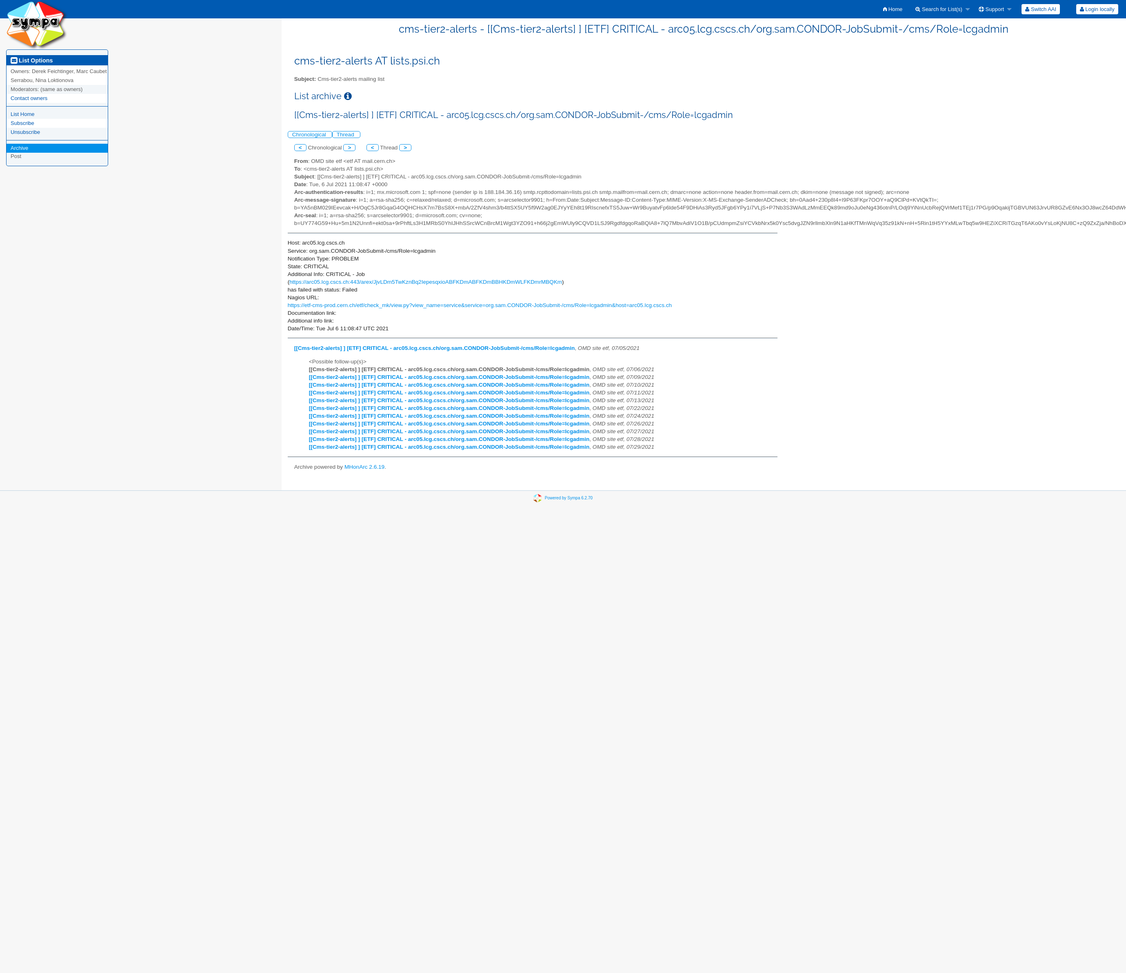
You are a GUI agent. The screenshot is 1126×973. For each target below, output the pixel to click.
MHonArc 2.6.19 (364, 467)
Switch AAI (1040, 9)
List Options (32, 60)
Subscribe (22, 123)
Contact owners (29, 98)
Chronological (310, 134)
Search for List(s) (938, 9)
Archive (19, 148)
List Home (23, 114)
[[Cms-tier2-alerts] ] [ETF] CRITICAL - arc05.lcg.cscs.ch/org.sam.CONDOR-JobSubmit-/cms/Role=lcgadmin (434, 348)
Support (991, 9)
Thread (346, 134)
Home (892, 9)
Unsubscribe (25, 132)
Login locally (1097, 9)
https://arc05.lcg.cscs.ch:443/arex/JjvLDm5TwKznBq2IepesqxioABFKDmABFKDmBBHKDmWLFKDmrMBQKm (425, 282)
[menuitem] (893, 9)
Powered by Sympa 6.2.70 (569, 497)
